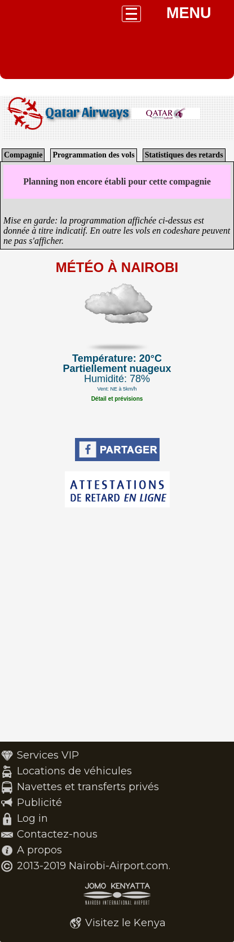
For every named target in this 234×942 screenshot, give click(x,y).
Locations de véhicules (74, 771)
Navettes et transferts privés (88, 787)
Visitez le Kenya (125, 923)
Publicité (39, 802)
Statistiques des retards (184, 155)
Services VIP (48, 755)
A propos (39, 850)
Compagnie (23, 155)
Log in (32, 818)
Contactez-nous (57, 834)
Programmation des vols (93, 155)
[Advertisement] (117, 624)
